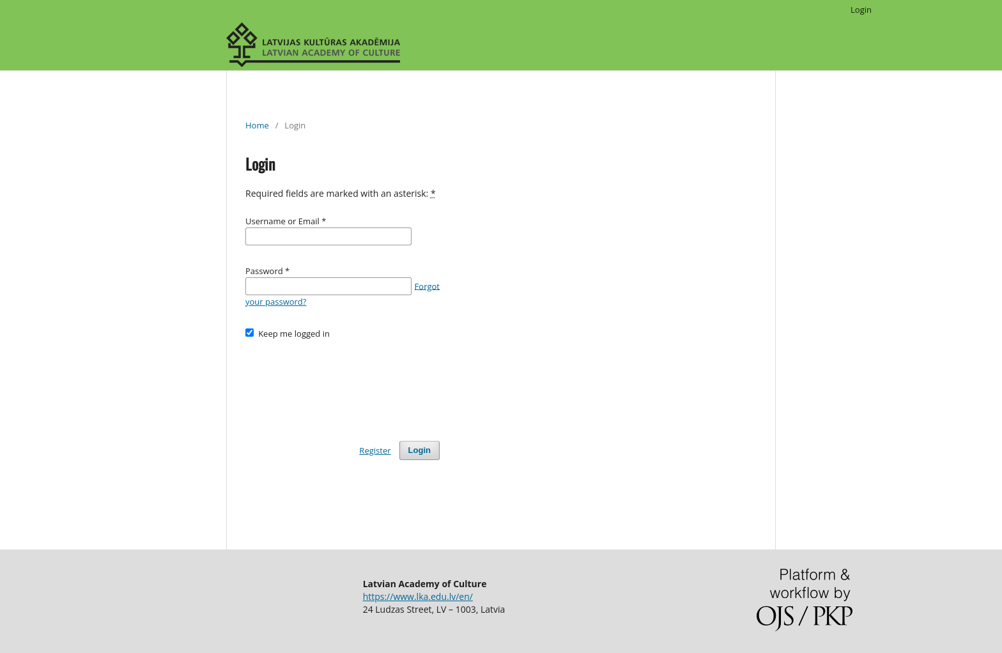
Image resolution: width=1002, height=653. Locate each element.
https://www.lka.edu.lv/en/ (418, 596)
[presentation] (342, 384)
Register (374, 450)
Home (257, 125)
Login (861, 9)
